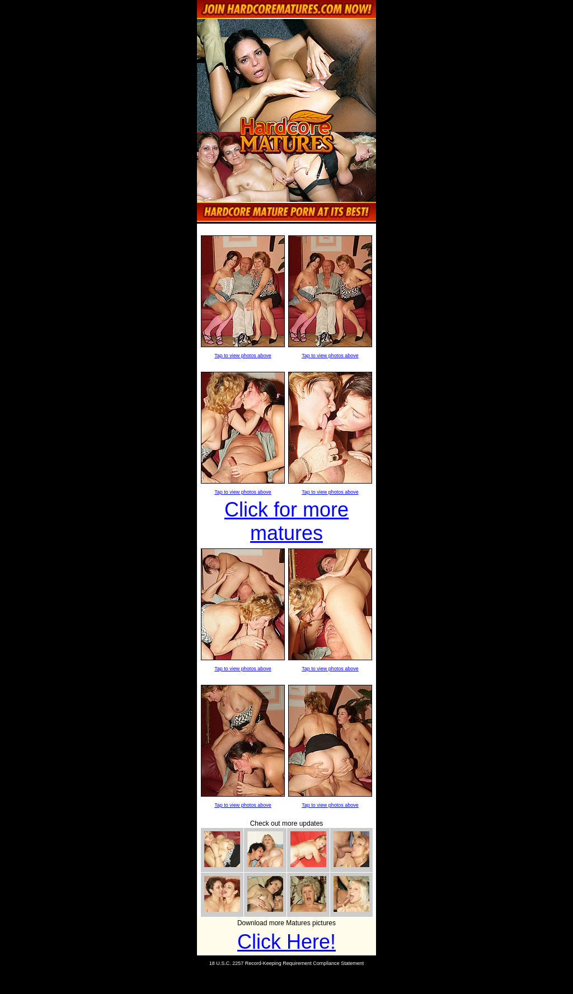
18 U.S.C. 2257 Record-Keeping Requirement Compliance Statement (286, 963)
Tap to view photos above (242, 355)
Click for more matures (286, 521)
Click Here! (286, 941)
